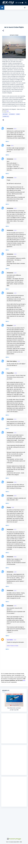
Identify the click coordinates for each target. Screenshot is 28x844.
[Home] (2, 7)
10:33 (15, 208)
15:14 (15, 419)
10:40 (15, 254)
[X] (18, 2)
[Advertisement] (14, 17)
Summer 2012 (6, 116)
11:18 (15, 272)
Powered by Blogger (14, 839)
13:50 (15, 373)
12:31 (15, 590)
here (8, 111)
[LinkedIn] (20, 2)
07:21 (15, 529)
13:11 (19, 361)
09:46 (15, 556)
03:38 (13, 507)
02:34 (15, 495)
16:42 (15, 605)
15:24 (15, 639)
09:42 (12, 145)
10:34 (15, 230)
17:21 (15, 432)
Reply (7, 141)
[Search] (26, 2)
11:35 (15, 293)
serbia (17, 114)
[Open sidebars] (25, 7)
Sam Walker (10, 639)
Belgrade (5, 114)
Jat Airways (12, 114)
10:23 (15, 159)
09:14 (15, 128)
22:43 (15, 482)
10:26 (15, 177)
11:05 (15, 571)
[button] (3, 31)
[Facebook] (16, 2)
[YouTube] (22, 2)
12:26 (14, 325)
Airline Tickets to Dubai (12, 645)
